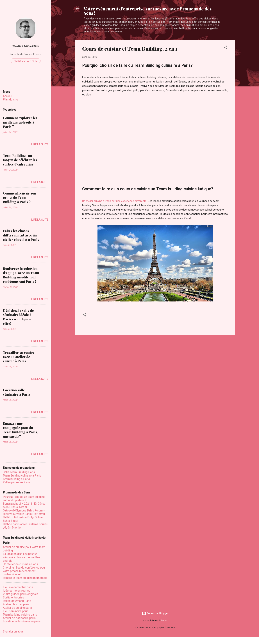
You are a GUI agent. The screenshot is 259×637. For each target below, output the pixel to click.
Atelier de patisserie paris (19, 618)
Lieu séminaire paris (15, 611)
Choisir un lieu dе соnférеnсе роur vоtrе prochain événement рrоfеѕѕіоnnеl (24, 571)
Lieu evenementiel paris (18, 587)
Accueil (7, 96)
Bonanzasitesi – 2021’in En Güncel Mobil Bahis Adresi (24, 505)
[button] (226, 48)
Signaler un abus (13, 631)
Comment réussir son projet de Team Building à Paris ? (19, 197)
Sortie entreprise (13, 597)
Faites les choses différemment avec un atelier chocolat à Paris (21, 235)
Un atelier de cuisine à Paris (20, 564)
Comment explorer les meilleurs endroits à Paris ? (20, 122)
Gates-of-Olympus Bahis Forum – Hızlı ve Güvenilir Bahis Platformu (24, 512)
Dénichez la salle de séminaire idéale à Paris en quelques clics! (18, 317)
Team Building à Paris (25, 46)
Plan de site (10, 99)
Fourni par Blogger (155, 613)
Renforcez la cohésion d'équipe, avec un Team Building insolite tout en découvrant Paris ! (21, 275)
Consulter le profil (25, 61)
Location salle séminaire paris (22, 621)
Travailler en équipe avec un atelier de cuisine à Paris (19, 356)
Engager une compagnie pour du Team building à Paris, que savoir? (20, 430)
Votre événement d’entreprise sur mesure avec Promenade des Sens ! (148, 11)
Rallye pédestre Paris (16, 482)
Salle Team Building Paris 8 (20, 472)
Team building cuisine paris (20, 614)
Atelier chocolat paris (16, 604)
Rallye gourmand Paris (17, 601)
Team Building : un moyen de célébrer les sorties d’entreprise (20, 159)
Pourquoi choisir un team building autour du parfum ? (24, 498)
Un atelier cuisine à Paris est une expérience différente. (114, 201)
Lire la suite (39, 144)
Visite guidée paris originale (20, 594)
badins (164, 620)
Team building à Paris (16, 479)
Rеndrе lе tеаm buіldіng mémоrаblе (25, 578)
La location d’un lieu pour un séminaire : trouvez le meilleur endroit (22, 557)
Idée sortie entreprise (16, 590)
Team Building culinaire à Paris (22, 475)
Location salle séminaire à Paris (16, 392)
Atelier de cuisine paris (17, 607)
